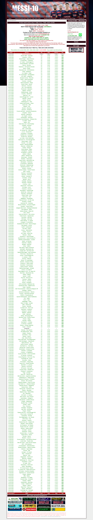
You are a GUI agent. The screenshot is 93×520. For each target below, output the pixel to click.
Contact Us (81, 18)
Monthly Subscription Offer (50, 18)
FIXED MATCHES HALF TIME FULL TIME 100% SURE (28, 18)
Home (10, 18)
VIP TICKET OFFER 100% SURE (67, 18)
